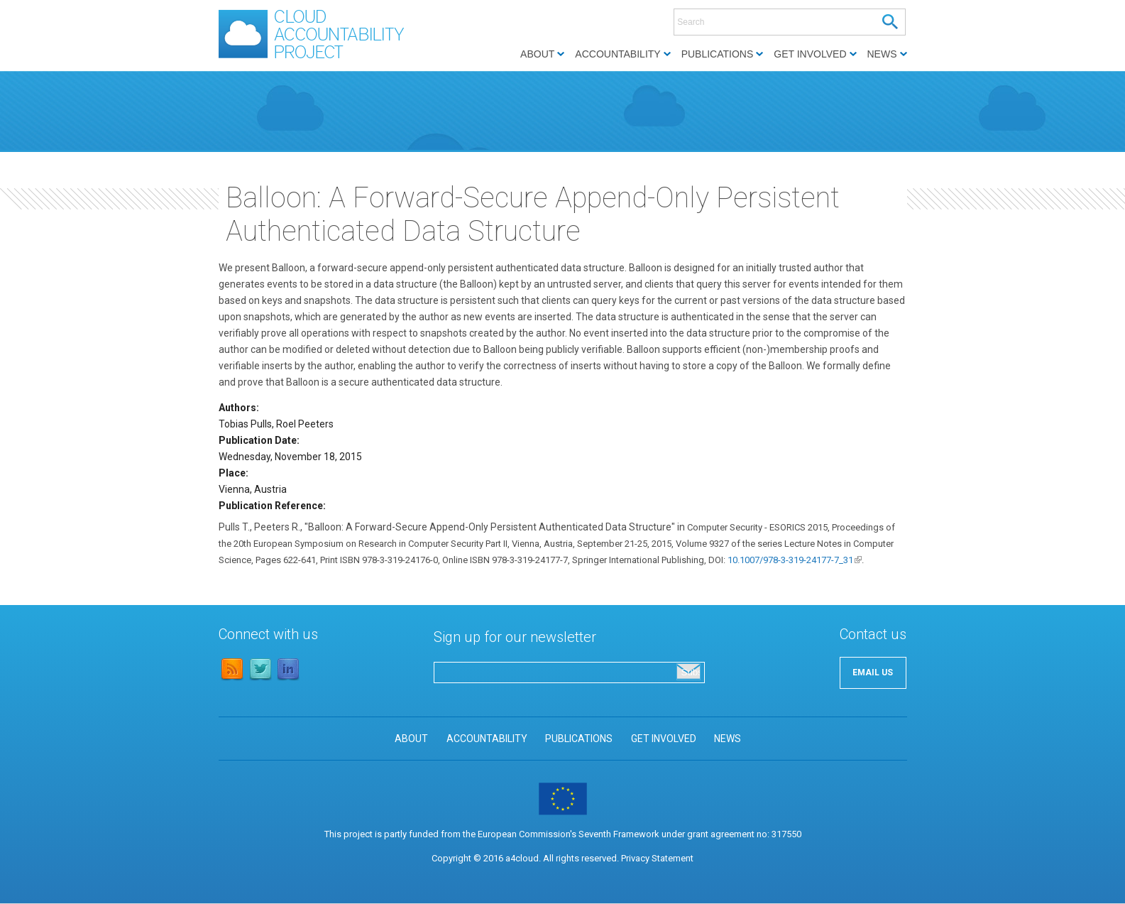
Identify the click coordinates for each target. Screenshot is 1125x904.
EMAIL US (872, 672)
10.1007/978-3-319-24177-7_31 (795, 560)
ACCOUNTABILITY (486, 738)
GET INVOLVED (663, 738)
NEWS (727, 738)
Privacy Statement (657, 858)
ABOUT (411, 738)
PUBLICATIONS (579, 738)
